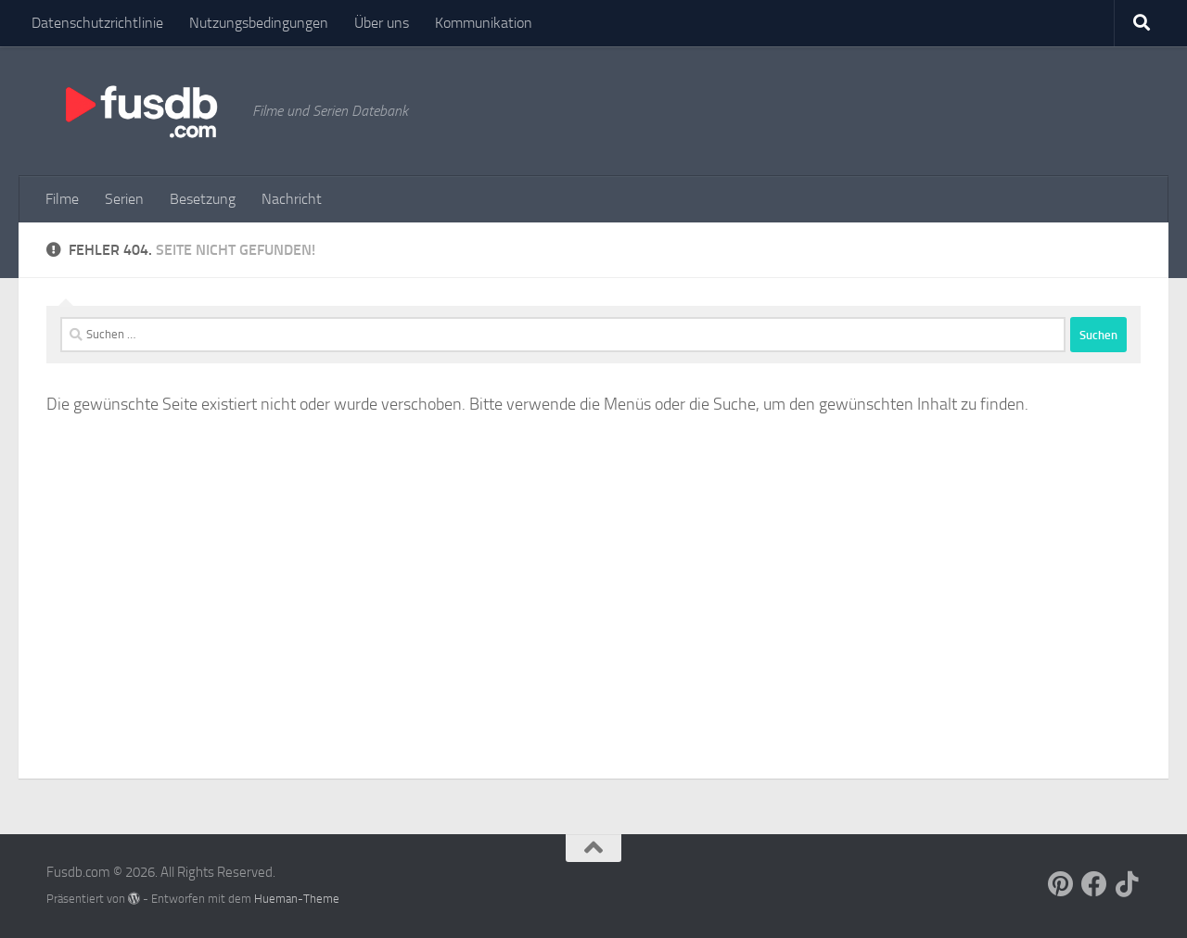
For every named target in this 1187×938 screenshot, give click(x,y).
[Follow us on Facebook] (1094, 884)
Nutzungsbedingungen (258, 23)
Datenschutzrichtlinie (97, 23)
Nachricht (292, 199)
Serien (124, 199)
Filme (62, 199)
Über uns (381, 23)
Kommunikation (483, 23)
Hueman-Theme (296, 899)
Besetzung (203, 199)
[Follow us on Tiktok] (1128, 884)
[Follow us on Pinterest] (1061, 884)
